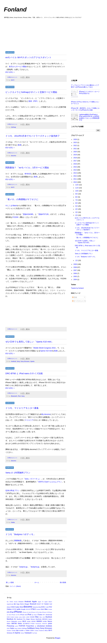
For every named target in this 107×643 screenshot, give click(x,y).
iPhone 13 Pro (15, 614)
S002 (8, 628)
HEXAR (28, 609)
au (15, 604)
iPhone (18, 611)
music (29, 621)
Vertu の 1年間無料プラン (17, 472)
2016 (75, 164)
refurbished (41, 626)
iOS (8, 612)
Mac (37, 617)
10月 (77, 191)
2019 (75, 155)
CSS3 (13, 607)
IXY (44, 614)
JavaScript (48, 614)
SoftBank (31, 628)
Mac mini (42, 617)
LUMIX (28, 617)
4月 (76, 209)
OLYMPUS (26, 623)
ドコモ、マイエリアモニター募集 (22, 408)
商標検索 (17, 541)
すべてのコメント (79, 301)
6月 (76, 203)
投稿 (74, 297)
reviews (49, 626)
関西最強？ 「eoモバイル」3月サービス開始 (27, 167)
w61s (46, 630)
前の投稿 (63, 582)
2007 (75, 270)
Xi (13, 633)
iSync (35, 614)
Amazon (21, 601)
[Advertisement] (53, 34)
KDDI (8, 617)
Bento (22, 604)
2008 (75, 267)
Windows (9, 633)
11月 (77, 188)
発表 (19, 145)
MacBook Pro (21, 619)
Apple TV (40, 601)
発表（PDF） (33, 101)
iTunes (39, 614)
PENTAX (44, 623)
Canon (46, 604)
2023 (75, 142)
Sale (16, 628)
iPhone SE (23, 614)
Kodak (16, 617)
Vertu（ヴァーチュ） (33, 479)
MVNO (33, 621)
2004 (75, 279)
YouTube (34, 633)
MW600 (39, 621)
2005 (75, 276)
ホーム (36, 582)
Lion (23, 617)
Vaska (36, 630)
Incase (50, 609)
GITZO (14, 609)
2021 (75, 148)
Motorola (14, 621)
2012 (75, 176)
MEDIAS (45, 619)
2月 (76, 215)
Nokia (13, 522)
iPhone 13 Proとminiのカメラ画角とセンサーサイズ (85, 102)
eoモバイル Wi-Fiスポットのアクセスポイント (28, 57)
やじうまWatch (11, 206)
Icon (42, 609)
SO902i (19, 628)
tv (24, 630)
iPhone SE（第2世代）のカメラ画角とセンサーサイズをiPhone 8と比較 (85, 109)
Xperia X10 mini (46, 351)
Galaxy (9, 609)
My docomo (45, 414)
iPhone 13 (45, 612)
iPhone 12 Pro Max (36, 612)
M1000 (32, 617)
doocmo (35, 607)
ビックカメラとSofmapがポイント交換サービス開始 (31, 92)
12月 (77, 185)
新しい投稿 (10, 582)
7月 (76, 200)
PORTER (22, 626)
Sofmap (13, 127)
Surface (9, 630)
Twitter (27, 630)
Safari (12, 628)
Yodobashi (28, 633)
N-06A (45, 621)
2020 (75, 151)
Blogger (27, 604)
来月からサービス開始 (17, 67)
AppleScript (10, 604)
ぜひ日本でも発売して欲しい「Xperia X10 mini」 (29, 341)
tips (17, 630)
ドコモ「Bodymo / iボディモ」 (20, 534)
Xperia (32, 361)
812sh (16, 601)
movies (20, 621)
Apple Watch (48, 601)
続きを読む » (9, 72)
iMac (46, 609)
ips (32, 614)
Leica (20, 617)
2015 (75, 167)
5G (7, 601)
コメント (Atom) (15, 586)
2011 (75, 179)
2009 (75, 264)
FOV (50, 607)
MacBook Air (11, 619)
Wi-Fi (12, 80)
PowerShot (30, 626)
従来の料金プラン (12, 490)
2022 (75, 145)
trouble (21, 630)
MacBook (49, 617)
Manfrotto (39, 619)
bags (18, 604)
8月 (76, 197)
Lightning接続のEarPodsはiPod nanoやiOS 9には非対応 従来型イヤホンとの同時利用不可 (89, 117)
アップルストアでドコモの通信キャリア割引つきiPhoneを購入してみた (85, 86)
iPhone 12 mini (27, 612)
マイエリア (29, 420)
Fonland (15, 9)
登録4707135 (43, 214)
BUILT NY (40, 604)
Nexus (50, 621)
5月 (76, 206)
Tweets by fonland (77, 288)
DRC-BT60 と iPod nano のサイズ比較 (24, 373)
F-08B (46, 607)
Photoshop (10, 626)
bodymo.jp (23, 567)
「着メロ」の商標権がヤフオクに (21, 199)
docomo (13, 155)
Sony (18, 361)
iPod (19, 396)
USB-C (32, 630)
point (16, 626)
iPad (12, 612)
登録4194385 (28, 214)
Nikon (8, 623)
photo (50, 623)
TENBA (14, 630)
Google (23, 609)
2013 (75, 173)
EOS (43, 607)
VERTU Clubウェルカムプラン (50, 482)
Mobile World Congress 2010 (44, 348)
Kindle (12, 617)
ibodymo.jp (35, 567)
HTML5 (33, 609)
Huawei (38, 609)
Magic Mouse (30, 619)
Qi (35, 626)
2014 (75, 170)
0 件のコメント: (13, 77)
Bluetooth (14, 396)
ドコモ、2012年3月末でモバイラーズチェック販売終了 (32, 136)
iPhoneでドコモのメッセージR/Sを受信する (89, 92)
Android (13, 361)
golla (18, 609)
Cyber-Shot (19, 607)
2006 (75, 273)
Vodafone (41, 630)
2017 (75, 161)
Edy (39, 607)
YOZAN (15, 217)
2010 (75, 182)
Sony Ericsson (25, 361)
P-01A (32, 623)
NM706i (14, 623)
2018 (75, 158)
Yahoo (22, 633)
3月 (76, 212)
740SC (11, 601)
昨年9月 (28, 174)
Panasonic (38, 623)
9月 (76, 194)
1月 (76, 260)
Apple (34, 601)
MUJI (24, 621)
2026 (75, 139)
